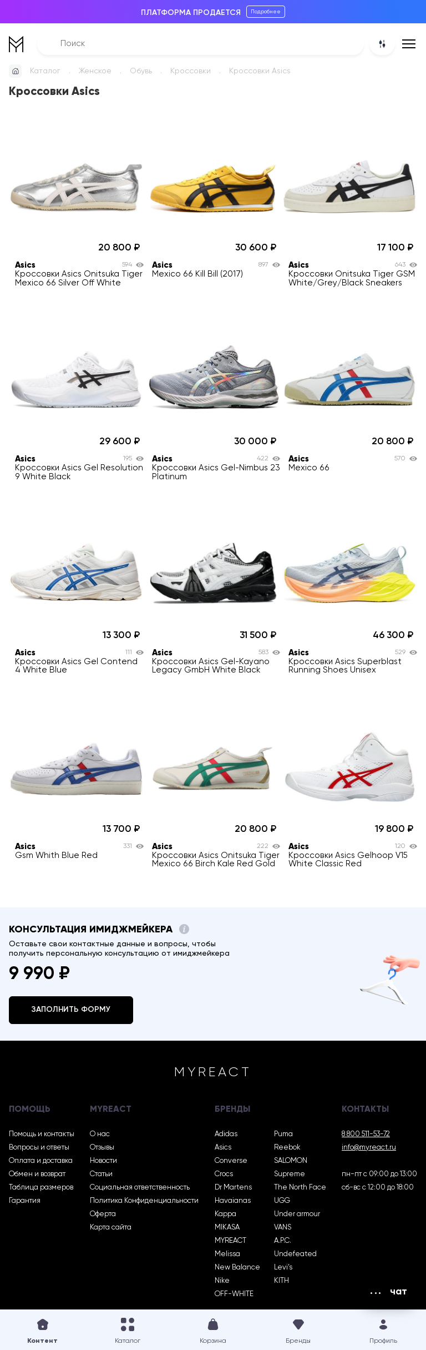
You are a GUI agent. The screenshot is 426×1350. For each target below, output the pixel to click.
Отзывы (102, 1147)
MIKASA (227, 1227)
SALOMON (290, 1161)
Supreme (289, 1174)
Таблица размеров (41, 1187)
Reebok (287, 1147)
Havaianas (233, 1201)
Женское (95, 71)
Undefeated (295, 1254)
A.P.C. (282, 1240)
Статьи (101, 1174)
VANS (282, 1227)
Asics (223, 1147)
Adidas (226, 1134)
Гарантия (24, 1201)
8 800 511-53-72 (366, 1134)
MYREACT (230, 1240)
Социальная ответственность (140, 1187)
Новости (103, 1161)
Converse (231, 1161)
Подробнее (266, 11)
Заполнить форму (71, 1009)
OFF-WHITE (234, 1294)
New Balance (237, 1267)
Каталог (45, 71)
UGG (282, 1201)
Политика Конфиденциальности (144, 1201)
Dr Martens (233, 1187)
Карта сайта (110, 1227)
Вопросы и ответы (39, 1147)
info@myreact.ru (369, 1147)
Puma (283, 1134)
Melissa (227, 1254)
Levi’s (283, 1267)
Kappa (225, 1214)
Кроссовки (190, 71)
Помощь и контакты (41, 1134)
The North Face (300, 1187)
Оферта (103, 1214)
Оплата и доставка (41, 1161)
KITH (281, 1280)
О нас (100, 1134)
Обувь (141, 71)
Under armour (297, 1214)
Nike (222, 1280)
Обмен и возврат (37, 1174)
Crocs (224, 1174)
